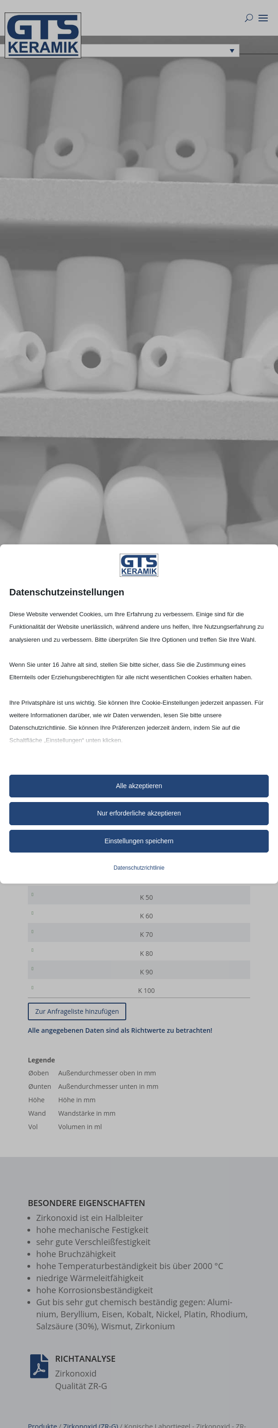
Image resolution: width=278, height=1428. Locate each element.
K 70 (52, 952)
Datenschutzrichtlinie (139, 868)
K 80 (52, 973)
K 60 (52, 932)
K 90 (52, 993)
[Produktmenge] (213, 892)
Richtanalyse (85, 1383)
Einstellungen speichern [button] (139, 841)
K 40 (52, 891)
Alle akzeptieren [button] (139, 786)
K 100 (52, 1014)
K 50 (52, 912)
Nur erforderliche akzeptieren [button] (139, 813)
